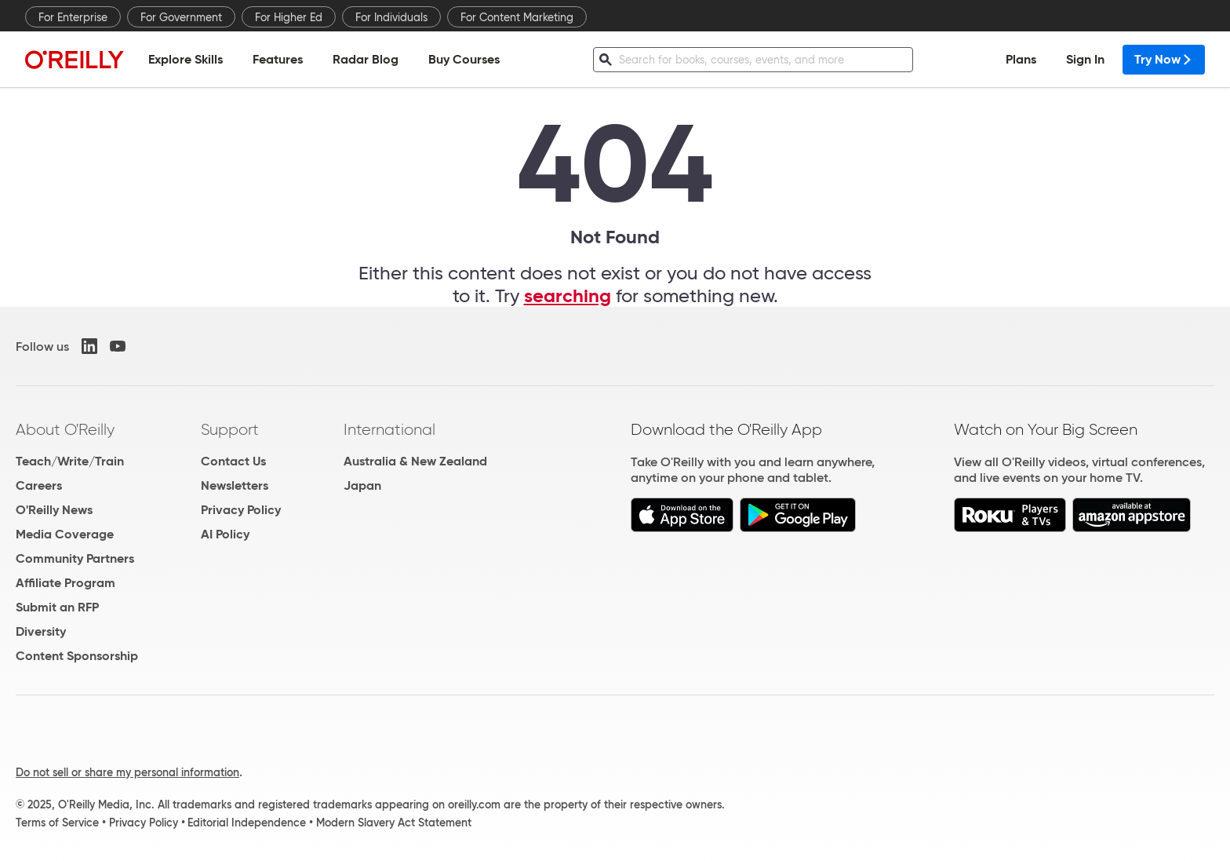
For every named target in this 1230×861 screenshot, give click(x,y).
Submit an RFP (57, 607)
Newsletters (234, 485)
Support (230, 429)
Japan (362, 485)
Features (278, 59)
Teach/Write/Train (70, 461)
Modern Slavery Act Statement (393, 822)
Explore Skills (185, 59)
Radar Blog (365, 59)
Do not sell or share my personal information (127, 772)
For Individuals (391, 17)
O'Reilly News (54, 510)
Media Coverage (65, 534)
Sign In (1085, 59)
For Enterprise (72, 17)
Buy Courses (464, 59)
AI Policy (225, 534)
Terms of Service (57, 822)
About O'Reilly (65, 429)
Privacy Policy (241, 510)
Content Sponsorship (77, 656)
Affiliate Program (65, 583)
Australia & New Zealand (415, 461)
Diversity (41, 631)
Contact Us (233, 461)
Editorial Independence (246, 822)
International (389, 429)
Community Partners (75, 558)
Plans (1021, 59)
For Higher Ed (288, 17)
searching (567, 296)
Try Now (1163, 59)
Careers (39, 485)
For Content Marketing (516, 17)
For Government (181, 17)
